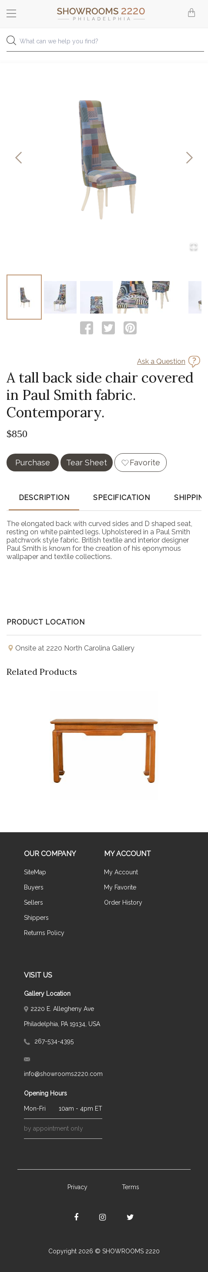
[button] (104, 158)
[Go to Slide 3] (96, 297)
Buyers (34, 887)
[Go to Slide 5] (168, 297)
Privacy (77, 1187)
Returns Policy (44, 932)
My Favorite (120, 887)
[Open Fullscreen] (193, 247)
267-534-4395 (49, 1041)
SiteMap (35, 872)
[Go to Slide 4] (132, 297)
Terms (130, 1187)
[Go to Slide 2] (60, 297)
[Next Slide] (189, 158)
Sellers (33, 902)
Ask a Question (161, 361)
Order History (123, 902)
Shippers (36, 917)
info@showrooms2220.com (63, 1067)
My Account (121, 872)
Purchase (32, 462)
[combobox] (104, 44)
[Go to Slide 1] (24, 297)
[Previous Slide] (18, 158)
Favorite (145, 462)
